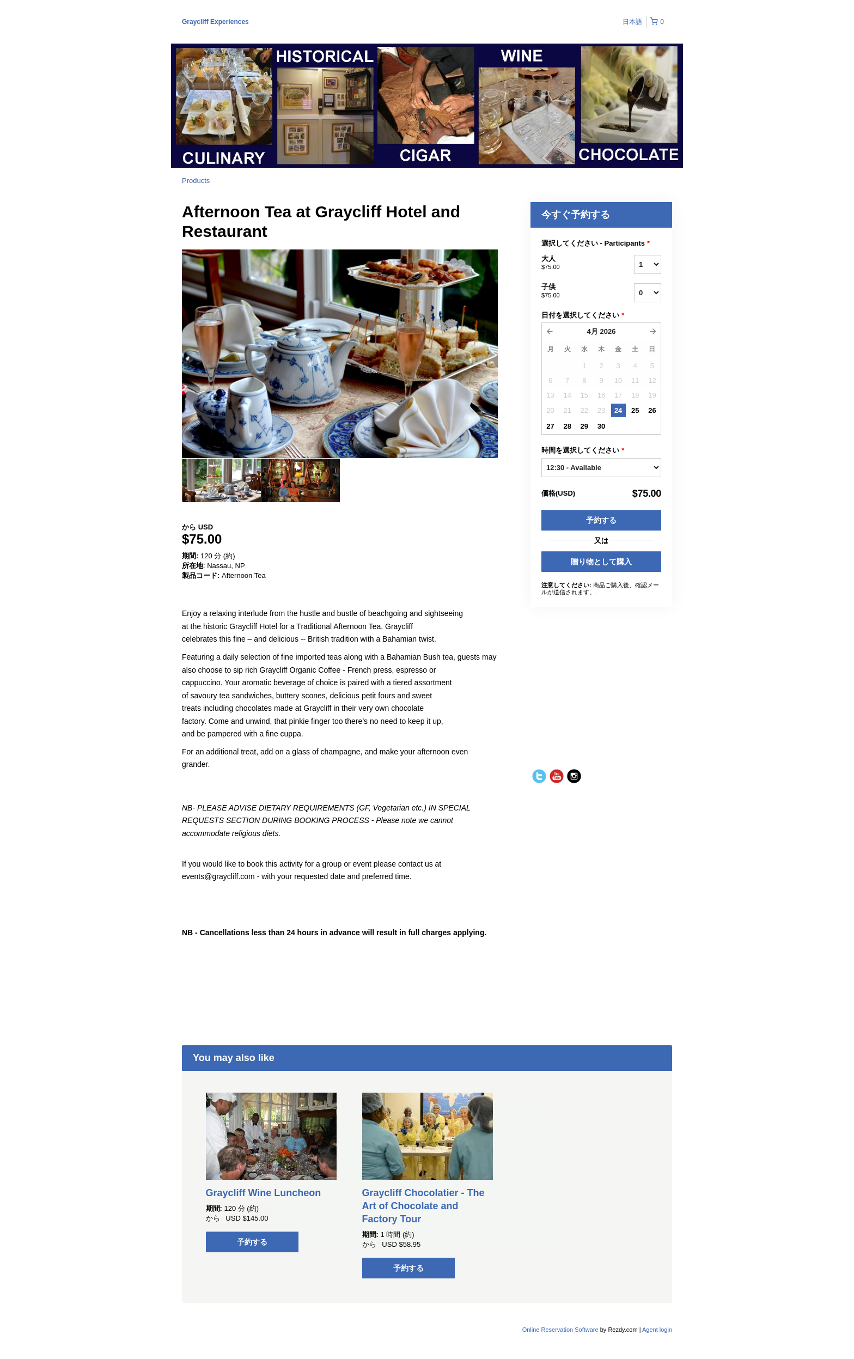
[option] (221, 480)
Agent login (657, 1329)
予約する (601, 520)
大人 (574, 263)
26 (652, 410)
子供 (574, 291)
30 (601, 426)
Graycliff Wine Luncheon (263, 1192)
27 (550, 426)
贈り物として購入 (601, 561)
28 (567, 426)
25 (635, 410)
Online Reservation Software (560, 1329)
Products (196, 180)
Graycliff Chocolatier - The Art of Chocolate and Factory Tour (423, 1205)
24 (618, 410)
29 (584, 426)
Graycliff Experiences (215, 22)
